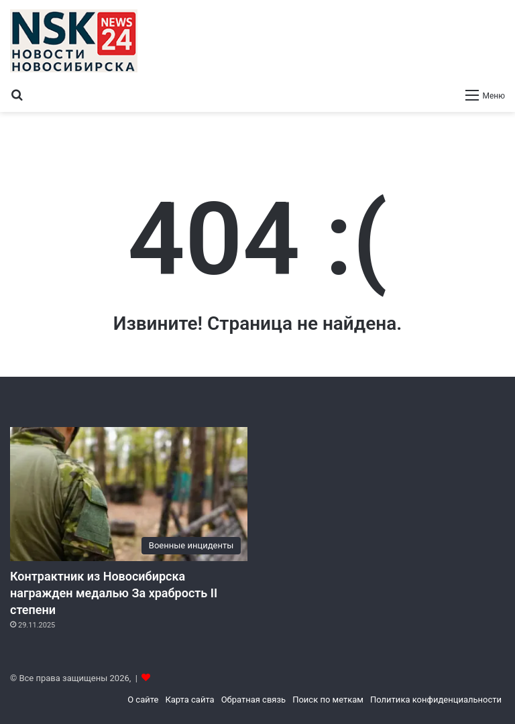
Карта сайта (189, 700)
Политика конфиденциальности (436, 700)
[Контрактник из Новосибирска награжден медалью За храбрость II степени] (128, 494)
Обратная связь (253, 700)
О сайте (142, 700)
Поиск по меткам (327, 700)
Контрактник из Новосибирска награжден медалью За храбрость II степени (113, 593)
